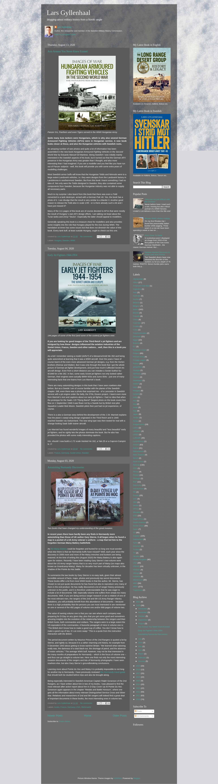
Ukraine (136, 556)
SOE (135, 516)
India (135, 397)
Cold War (137, 323)
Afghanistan (138, 279)
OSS (135, 468)
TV (134, 553)
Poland (136, 475)
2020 (138, 605)
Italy (135, 411)
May (140, 646)
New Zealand (138, 455)
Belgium (136, 306)
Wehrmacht (86, 707)
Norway (136, 465)
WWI (135, 583)
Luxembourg (138, 441)
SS (134, 532)
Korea (135, 421)
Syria (135, 543)
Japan (135, 414)
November (143, 612)
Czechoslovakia (140, 333)
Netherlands (138, 451)
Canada (136, 316)
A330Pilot (117, 778)
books (56, 707)
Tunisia (136, 549)
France (57, 453)
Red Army (137, 485)
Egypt (135, 340)
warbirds (136, 576)
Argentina (137, 289)
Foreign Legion (139, 360)
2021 (138, 602)
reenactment (138, 489)
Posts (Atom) (64, 721)
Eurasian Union (139, 350)
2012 (138, 692)
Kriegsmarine (138, 424)
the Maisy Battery (59, 549)
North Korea (138, 461)
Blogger (136, 778)
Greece (136, 377)
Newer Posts (55, 715)
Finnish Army (138, 357)
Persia (135, 472)
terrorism (137, 546)
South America (139, 522)
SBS (135, 502)
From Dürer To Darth (153, 235)
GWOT (136, 384)
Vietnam (136, 570)
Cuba (135, 330)
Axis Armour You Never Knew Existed (68, 51)
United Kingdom (140, 559)
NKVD (135, 458)
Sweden (65, 240)
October (142, 616)
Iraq (134, 404)
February (142, 657)
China (135, 319)
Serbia (136, 505)
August (141, 623)
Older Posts (120, 715)
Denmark (137, 336)
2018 (138, 669)
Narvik (135, 448)
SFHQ (135, 509)
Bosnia (136, 313)
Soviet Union (75, 453)
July (140, 639)
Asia (135, 292)
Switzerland (138, 539)
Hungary (57, 240)
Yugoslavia (137, 590)
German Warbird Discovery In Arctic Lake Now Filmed (157, 253)
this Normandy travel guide (112, 672)
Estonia (136, 343)
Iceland (136, 394)
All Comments (142, 716)
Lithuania (137, 431)
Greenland (137, 380)
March (141, 654)
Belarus (136, 303)
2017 (138, 673)
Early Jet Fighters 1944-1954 (62, 255)
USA (78, 707)
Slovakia (136, 512)
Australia (137, 296)
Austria (136, 299)
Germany (65, 453)
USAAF (136, 566)
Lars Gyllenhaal (68, 12)
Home (87, 715)
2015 (138, 681)
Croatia (136, 326)
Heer (135, 387)
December (143, 609)
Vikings (136, 573)
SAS (135, 499)
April (140, 650)
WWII (72, 240)
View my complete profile (65, 34)
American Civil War (141, 286)
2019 (138, 666)
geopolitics (137, 367)
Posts (138, 711)
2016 (138, 677)
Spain (135, 529)
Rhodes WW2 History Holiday (157, 218)
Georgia (136, 370)
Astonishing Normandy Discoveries (66, 467)
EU (134, 346)
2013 (138, 688)
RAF (135, 482)
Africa (135, 282)
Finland (136, 353)
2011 (138, 695)
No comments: (86, 236)
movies (136, 445)
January (142, 661)
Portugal (136, 478)
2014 (138, 684)
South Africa (138, 519)
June (140, 642)
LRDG (135, 434)
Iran (134, 401)
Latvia (135, 428)
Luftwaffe (137, 438)
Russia (136, 495)
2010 (138, 699)
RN (134, 492)
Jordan (136, 418)
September (143, 620)
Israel (135, 407)
